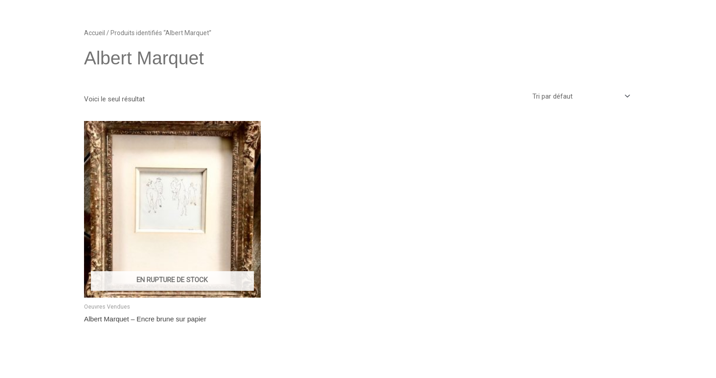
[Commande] (580, 96)
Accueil (94, 33)
